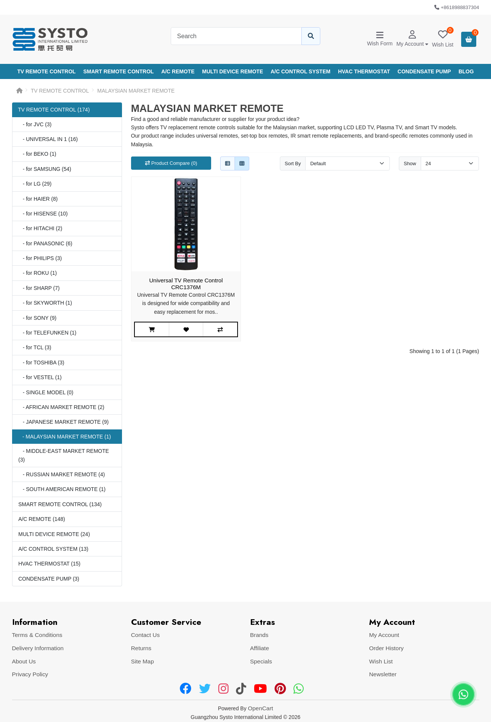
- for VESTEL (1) (40, 377)
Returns (141, 648)
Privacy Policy (30, 674)
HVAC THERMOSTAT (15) (49, 564)
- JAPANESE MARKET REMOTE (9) (64, 422)
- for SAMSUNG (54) (45, 169)
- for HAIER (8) (38, 199)
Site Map (142, 661)
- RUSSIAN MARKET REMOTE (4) (62, 474)
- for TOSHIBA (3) (42, 362)
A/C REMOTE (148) (42, 519)
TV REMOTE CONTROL (46, 71)
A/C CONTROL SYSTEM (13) (53, 549)
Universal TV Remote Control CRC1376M (186, 283)
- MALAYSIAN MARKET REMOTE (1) (64, 437)
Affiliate (259, 648)
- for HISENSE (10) (43, 214)
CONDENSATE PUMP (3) (49, 579)
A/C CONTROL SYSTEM (300, 71)
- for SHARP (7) (39, 288)
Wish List (380, 661)
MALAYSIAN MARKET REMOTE (136, 91)
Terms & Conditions (37, 635)
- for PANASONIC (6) (46, 243)
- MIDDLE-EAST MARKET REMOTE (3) (64, 455)
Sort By (293, 163)
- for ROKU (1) (38, 273)
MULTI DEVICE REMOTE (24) (54, 534)
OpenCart (260, 708)
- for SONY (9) (38, 318)
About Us (24, 661)
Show (410, 163)
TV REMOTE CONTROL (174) (54, 110)
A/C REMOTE (178, 71)
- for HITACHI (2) (40, 228)
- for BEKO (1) (37, 154)
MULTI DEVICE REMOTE (232, 71)
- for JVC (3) (35, 124)
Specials (261, 661)
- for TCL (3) (35, 347)
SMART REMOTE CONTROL (118, 71)
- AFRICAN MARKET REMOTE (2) (62, 407)
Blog (466, 71)
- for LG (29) (35, 184)
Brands (259, 635)
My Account (384, 635)
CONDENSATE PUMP (424, 71)
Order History (386, 648)
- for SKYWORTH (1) (45, 303)
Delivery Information (38, 648)
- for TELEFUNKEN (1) (48, 333)
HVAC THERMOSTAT (364, 71)
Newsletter (383, 674)
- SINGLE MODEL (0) (46, 392)
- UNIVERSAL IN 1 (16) (48, 139)
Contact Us (145, 635)
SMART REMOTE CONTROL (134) (60, 504)
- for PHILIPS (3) (40, 258)
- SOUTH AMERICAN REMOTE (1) (62, 489)
